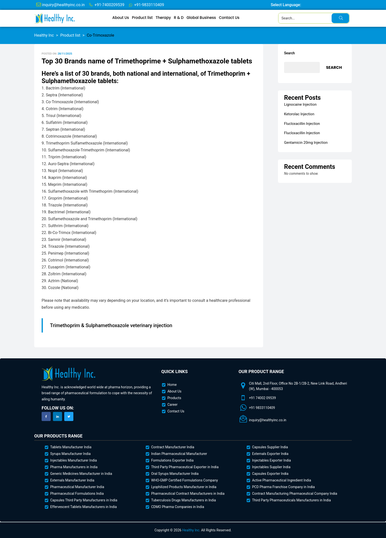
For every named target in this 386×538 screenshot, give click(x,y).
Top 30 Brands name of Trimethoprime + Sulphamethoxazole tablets (147, 61)
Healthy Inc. (191, 530)
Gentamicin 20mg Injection (304, 141)
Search (289, 53)
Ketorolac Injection (298, 114)
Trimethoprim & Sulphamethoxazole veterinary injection (111, 325)
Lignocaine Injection (299, 104)
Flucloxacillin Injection (301, 123)
